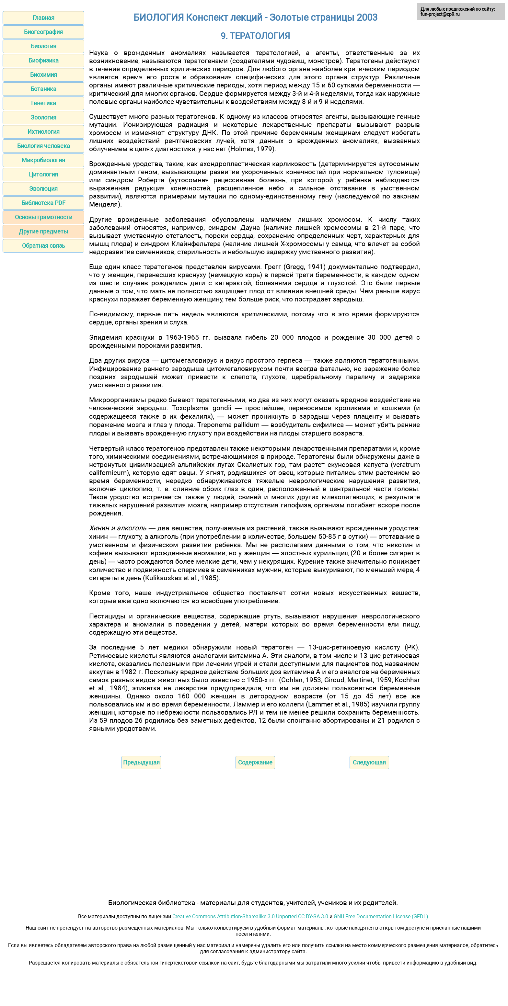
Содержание (255, 762)
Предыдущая (141, 762)
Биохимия (43, 74)
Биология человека (43, 145)
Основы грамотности (43, 217)
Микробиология (43, 160)
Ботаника (43, 88)
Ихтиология (44, 131)
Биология (43, 46)
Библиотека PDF (43, 202)
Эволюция (43, 188)
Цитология (43, 174)
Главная (43, 17)
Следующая (369, 762)
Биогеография (43, 31)
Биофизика (44, 60)
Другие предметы (43, 231)
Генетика (43, 103)
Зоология (43, 117)
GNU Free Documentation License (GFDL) (381, 916)
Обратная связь (43, 245)
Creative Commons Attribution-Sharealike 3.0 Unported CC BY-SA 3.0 (250, 916)
